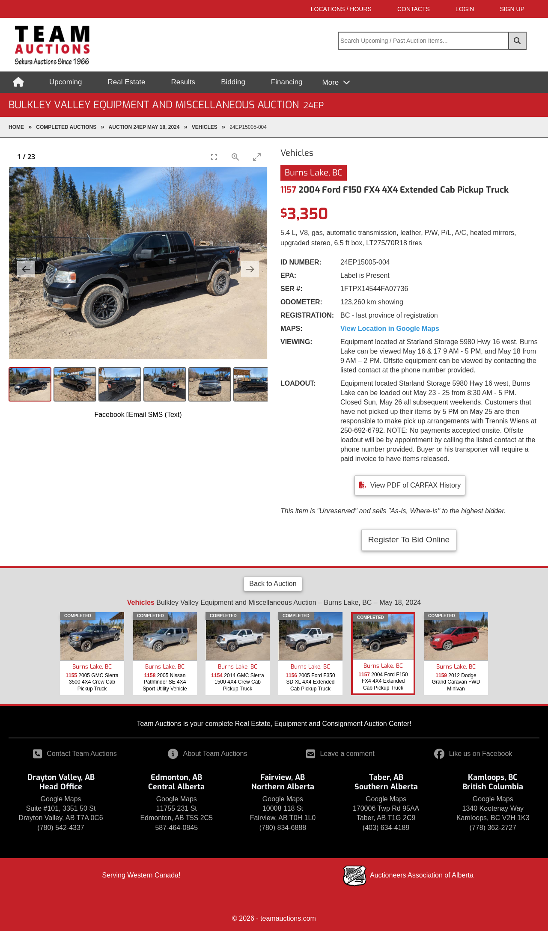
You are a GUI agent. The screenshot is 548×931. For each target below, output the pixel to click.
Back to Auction (272, 583)
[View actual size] (235, 157)
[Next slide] (250, 269)
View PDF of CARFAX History (415, 485)
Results (183, 82)
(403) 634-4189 (386, 827)
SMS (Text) (165, 414)
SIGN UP (512, 9)
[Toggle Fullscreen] (214, 157)
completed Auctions (66, 127)
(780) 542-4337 (60, 827)
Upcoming (65, 82)
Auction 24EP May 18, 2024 (144, 127)
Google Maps (60, 799)
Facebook (109, 414)
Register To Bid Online (409, 539)
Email (136, 414)
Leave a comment (340, 753)
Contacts (413, 9)
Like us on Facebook (473, 753)
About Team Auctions (207, 753)
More (331, 82)
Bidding (233, 82)
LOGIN (465, 9)
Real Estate (127, 82)
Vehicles (204, 127)
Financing (287, 82)
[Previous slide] (26, 269)
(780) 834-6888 (282, 827)
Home (16, 127)
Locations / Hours (341, 9)
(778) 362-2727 (493, 827)
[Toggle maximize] (257, 157)
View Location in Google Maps (389, 328)
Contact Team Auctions (74, 753)
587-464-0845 (176, 827)
